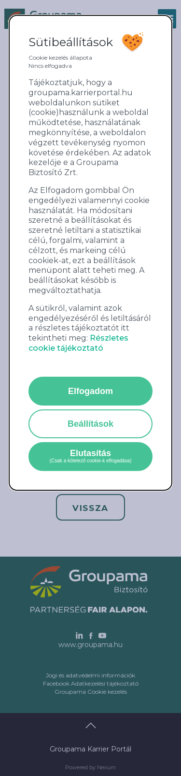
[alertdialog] (90, 252)
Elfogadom (90, 391)
